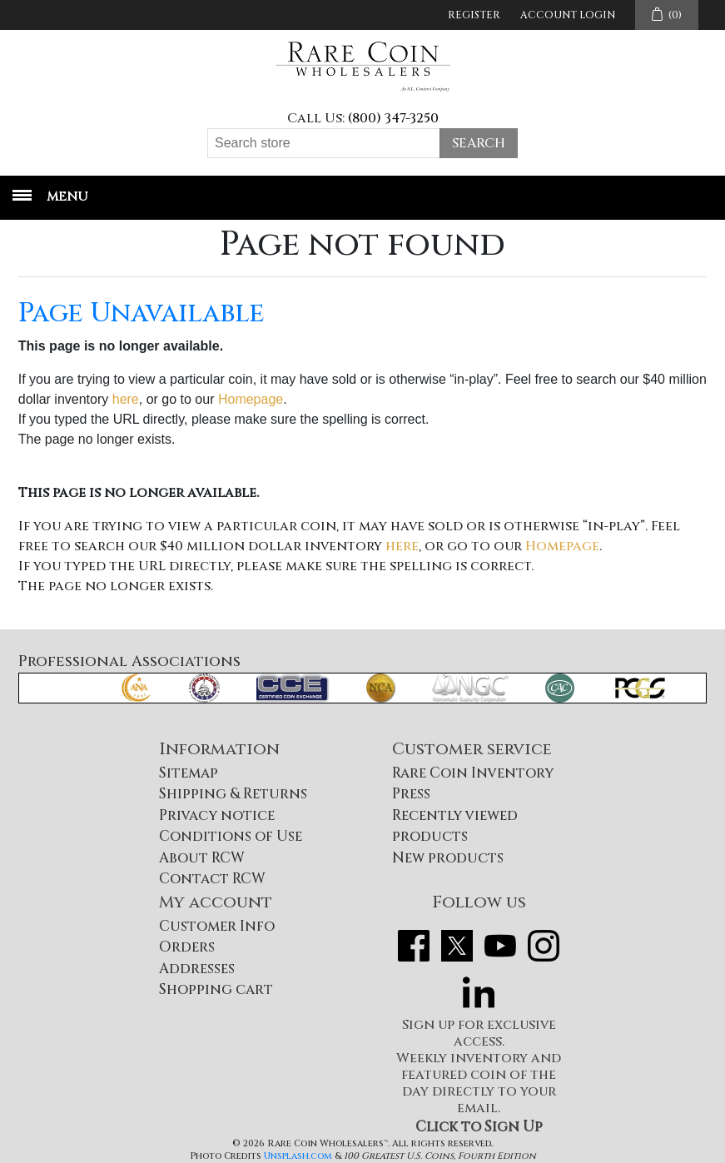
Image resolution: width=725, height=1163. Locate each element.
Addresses (197, 968)
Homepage (250, 399)
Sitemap (188, 773)
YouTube (500, 946)
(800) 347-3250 (393, 118)
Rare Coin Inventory (473, 773)
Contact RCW (212, 878)
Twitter (457, 946)
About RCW (202, 857)
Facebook (414, 946)
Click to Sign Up (479, 1126)
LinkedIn (478, 992)
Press (411, 793)
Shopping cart (216, 989)
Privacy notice (217, 815)
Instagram (543, 946)
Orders (187, 947)
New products (448, 857)
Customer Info (217, 926)
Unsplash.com (298, 1156)
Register (474, 15)
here (125, 399)
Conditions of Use (230, 836)
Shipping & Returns (233, 793)
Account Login (567, 15)
